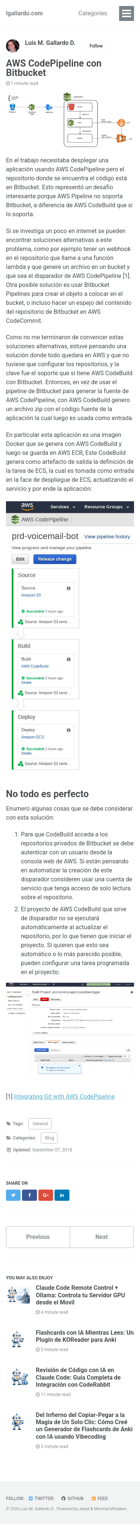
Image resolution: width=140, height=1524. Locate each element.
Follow (96, 46)
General (40, 1123)
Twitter (41, 1498)
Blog (49, 1138)
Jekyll (84, 1508)
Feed (99, 1498)
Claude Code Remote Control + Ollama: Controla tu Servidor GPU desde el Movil (80, 1295)
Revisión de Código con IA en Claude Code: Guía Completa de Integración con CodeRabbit (78, 1377)
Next (102, 1236)
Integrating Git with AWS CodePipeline (64, 1096)
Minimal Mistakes (110, 1508)
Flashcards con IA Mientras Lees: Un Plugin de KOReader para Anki (85, 1336)
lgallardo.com (24, 13)
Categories (92, 13)
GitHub (71, 1498)
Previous (38, 1236)
